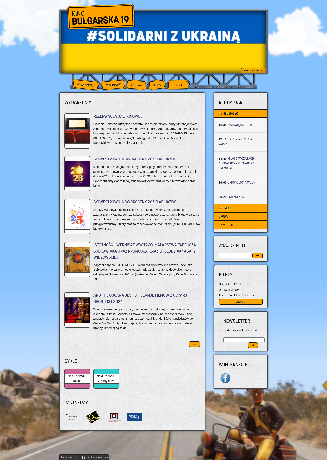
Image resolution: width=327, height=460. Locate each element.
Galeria (136, 85)
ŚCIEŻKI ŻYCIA (237, 197)
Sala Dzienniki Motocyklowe (106, 378)
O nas (157, 85)
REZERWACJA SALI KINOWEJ (117, 116)
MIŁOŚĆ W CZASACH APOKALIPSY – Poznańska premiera (236, 163)
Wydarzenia (85, 85)
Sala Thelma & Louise (77, 378)
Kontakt (178, 85)
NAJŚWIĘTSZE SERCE (241, 125)
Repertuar (113, 84)
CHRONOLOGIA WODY (241, 182)
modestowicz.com (95, 457)
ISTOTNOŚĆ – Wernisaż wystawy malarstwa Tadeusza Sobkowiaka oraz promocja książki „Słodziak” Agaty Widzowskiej (144, 251)
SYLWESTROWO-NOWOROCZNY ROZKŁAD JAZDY (134, 159)
